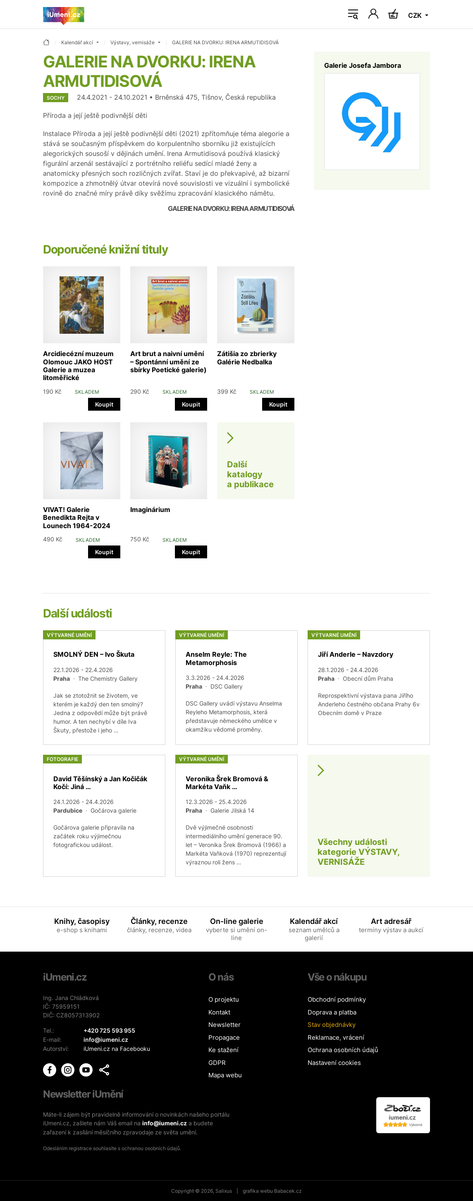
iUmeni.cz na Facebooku (117, 1047)
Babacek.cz (288, 1190)
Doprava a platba (332, 1012)
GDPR (217, 1063)
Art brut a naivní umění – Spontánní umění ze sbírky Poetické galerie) (168, 361)
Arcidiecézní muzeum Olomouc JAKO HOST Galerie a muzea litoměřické (78, 365)
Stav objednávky (332, 1025)
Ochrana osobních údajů (343, 1050)
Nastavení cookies (334, 1063)
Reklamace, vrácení (336, 1037)
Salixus (223, 1190)
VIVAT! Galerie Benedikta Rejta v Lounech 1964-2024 (76, 517)
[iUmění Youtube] (86, 1068)
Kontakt (219, 1012)
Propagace (224, 1037)
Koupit (104, 404)
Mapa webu (225, 1075)
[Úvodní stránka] (63, 14)
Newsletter (224, 1025)
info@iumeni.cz (164, 1123)
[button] (104, 1068)
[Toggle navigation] (353, 14)
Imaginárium (150, 509)
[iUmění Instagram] (68, 1068)
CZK (415, 15)
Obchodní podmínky (337, 999)
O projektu (223, 999)
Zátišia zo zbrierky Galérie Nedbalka (247, 357)
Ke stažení (223, 1050)
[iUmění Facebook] (50, 1068)
